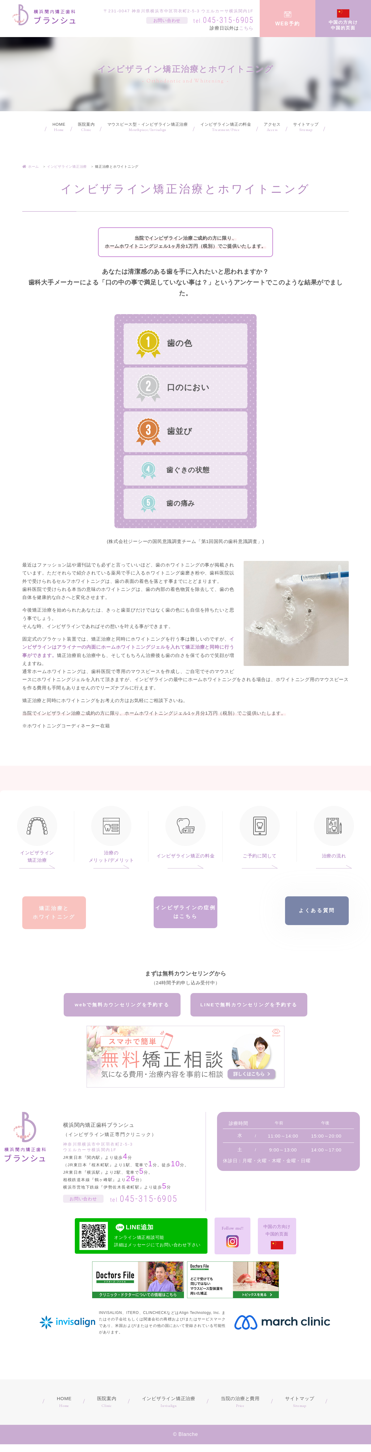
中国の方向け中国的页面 (343, 25)
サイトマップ (306, 127)
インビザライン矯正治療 (37, 856)
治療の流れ (334, 855)
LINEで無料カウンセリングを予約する (248, 1009)
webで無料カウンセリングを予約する (122, 1009)
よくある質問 (317, 914)
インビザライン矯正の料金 (225, 127)
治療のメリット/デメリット (111, 856)
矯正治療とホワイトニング (54, 914)
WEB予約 (287, 23)
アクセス (272, 127)
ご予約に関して (260, 855)
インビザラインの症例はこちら (185, 914)
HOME (59, 127)
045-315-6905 (223, 20)
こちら (246, 28)
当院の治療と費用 (240, 1410)
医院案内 (86, 127)
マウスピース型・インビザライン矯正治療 (147, 127)
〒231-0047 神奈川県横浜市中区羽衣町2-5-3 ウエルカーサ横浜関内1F (179, 11)
